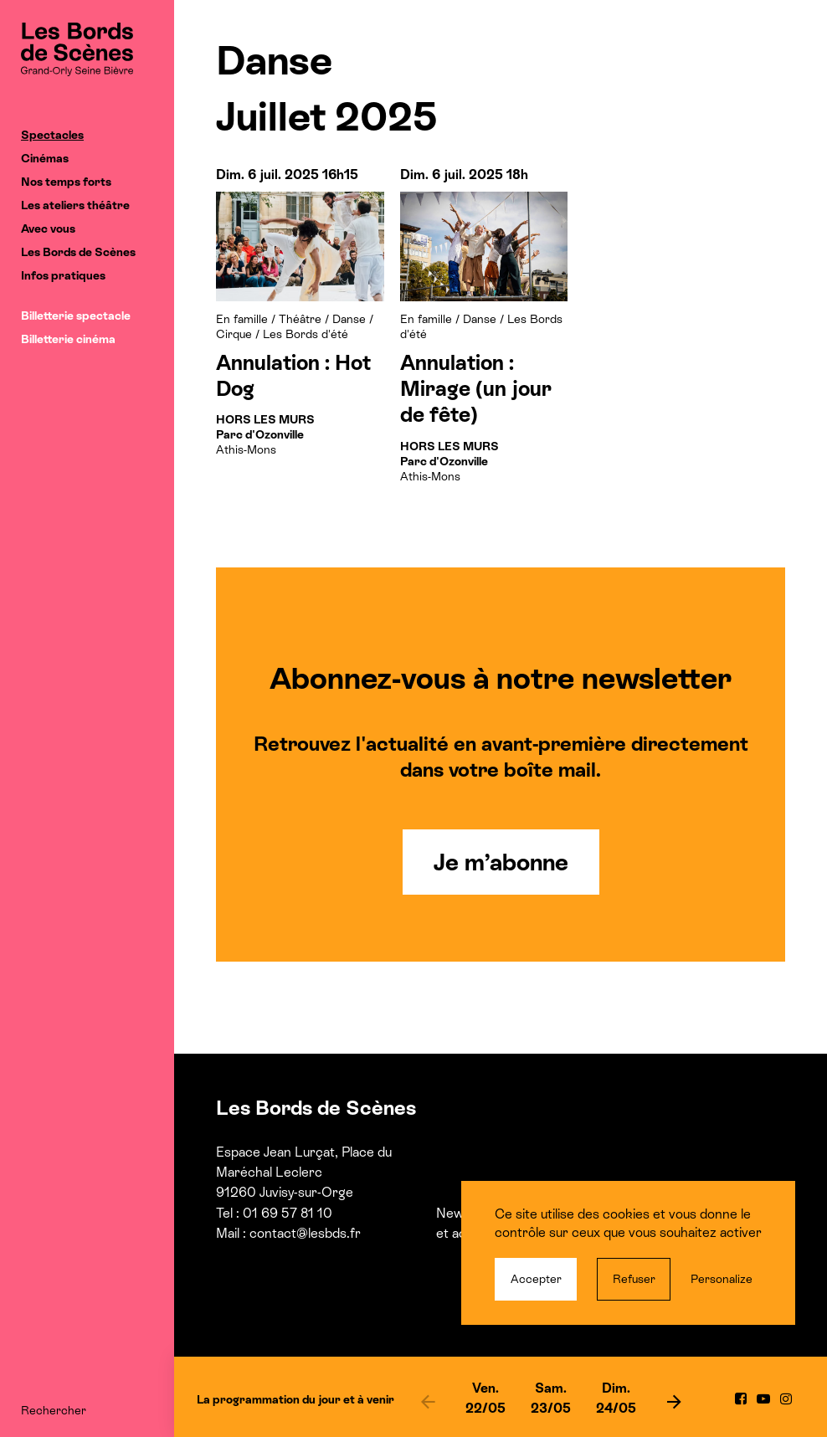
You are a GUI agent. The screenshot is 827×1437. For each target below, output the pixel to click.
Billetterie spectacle (76, 315)
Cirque (234, 334)
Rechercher (53, 1410)
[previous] (428, 1401)
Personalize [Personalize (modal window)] (722, 1279)
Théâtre (300, 319)
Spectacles (52, 134)
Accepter (536, 1279)
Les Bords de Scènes (78, 252)
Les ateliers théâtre (75, 205)
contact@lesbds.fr (305, 1233)
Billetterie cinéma (68, 339)
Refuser (634, 1279)
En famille (242, 319)
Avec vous (48, 228)
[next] (674, 1401)
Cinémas (45, 158)
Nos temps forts (66, 181)
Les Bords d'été (305, 334)
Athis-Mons (265, 434)
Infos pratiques (63, 275)
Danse (349, 319)
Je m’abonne (501, 862)
